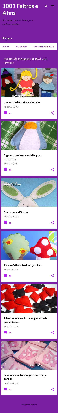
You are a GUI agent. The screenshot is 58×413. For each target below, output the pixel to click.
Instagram (21, 46)
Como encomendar (44, 46)
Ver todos (9, 63)
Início (5, 46)
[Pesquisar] (46, 6)
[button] (52, 113)
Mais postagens (29, 404)
